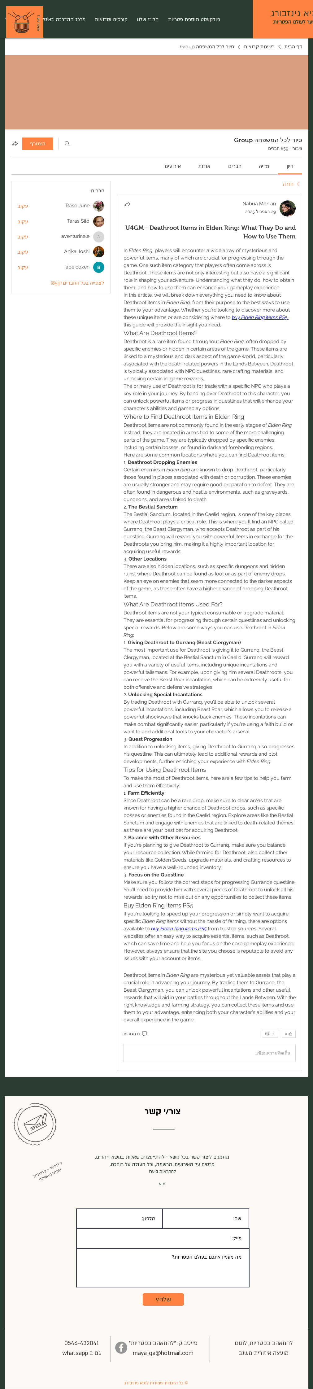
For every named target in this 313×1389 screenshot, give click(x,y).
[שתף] (127, 204)
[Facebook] (121, 1348)
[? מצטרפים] (38, 22)
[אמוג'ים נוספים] (270, 1034)
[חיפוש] (67, 144)
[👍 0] (289, 1034)
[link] (290, 166)
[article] (209, 632)
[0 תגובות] (136, 1034)
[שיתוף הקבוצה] (15, 143)
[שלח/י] (163, 1299)
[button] (21, 22)
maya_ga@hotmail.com (163, 1353)
